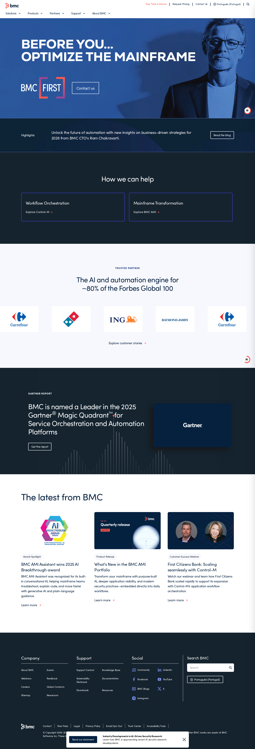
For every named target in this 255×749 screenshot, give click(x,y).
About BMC (99, 13)
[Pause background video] (246, 359)
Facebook (140, 679)
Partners (55, 13)
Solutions (11, 13)
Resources (107, 690)
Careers (25, 686)
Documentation (110, 678)
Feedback (52, 678)
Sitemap (25, 695)
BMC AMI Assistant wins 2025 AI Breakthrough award (50, 566)
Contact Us (201, 4)
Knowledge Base (111, 670)
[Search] (248, 4)
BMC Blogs (140, 689)
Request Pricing (181, 4)
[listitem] (19, 319)
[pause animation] (247, 110)
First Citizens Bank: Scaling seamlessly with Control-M (192, 566)
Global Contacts (55, 686)
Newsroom (52, 695)
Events (50, 670)
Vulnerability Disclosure (82, 680)
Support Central (85, 670)
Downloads (82, 690)
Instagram (140, 698)
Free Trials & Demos (156, 4)
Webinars (26, 678)
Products (33, 13)
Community (141, 670)
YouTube (164, 679)
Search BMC (198, 657)
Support (76, 13)
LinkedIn (164, 670)
